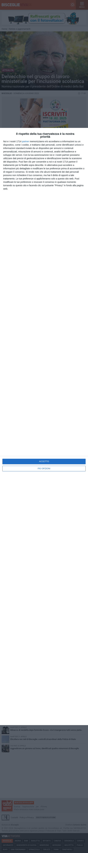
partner (25, 141)
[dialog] (44, 426)
